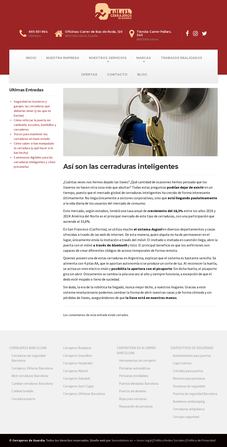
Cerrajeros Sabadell (76, 378)
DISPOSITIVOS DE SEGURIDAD (192, 348)
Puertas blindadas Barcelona (139, 383)
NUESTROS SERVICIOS (108, 58)
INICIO (31, 58)
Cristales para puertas (188, 371)
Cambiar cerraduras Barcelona (32, 383)
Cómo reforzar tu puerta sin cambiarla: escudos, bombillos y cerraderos (35, 124)
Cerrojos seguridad (186, 417)
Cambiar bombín (22, 391)
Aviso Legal (144, 440)
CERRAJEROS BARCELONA (28, 348)
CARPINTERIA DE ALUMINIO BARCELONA (136, 350)
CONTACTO (117, 74)
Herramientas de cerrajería (137, 360)
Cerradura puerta (23, 399)
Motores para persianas (189, 378)
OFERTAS (89, 74)
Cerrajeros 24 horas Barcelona (32, 368)
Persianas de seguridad (189, 386)
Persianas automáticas (134, 368)
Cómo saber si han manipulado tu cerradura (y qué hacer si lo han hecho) (34, 148)
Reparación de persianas (136, 406)
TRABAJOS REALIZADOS (181, 58)
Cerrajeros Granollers (77, 355)
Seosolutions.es (122, 440)
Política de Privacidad (201, 440)
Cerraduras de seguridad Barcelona (28, 358)
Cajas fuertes (182, 363)
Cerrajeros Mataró (75, 371)
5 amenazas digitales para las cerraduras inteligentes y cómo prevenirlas (34, 162)
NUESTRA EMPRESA (62, 58)
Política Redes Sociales (169, 440)
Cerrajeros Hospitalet (78, 363)
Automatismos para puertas (192, 355)
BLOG (142, 74)
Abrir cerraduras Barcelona (30, 376)
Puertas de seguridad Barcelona (195, 394)
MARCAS (143, 58)
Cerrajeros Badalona (77, 348)
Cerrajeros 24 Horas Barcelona (84, 394)
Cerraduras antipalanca (189, 409)
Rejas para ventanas (133, 399)
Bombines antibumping (189, 401)
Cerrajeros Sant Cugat (78, 386)
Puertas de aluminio (132, 391)
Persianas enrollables (133, 376)
